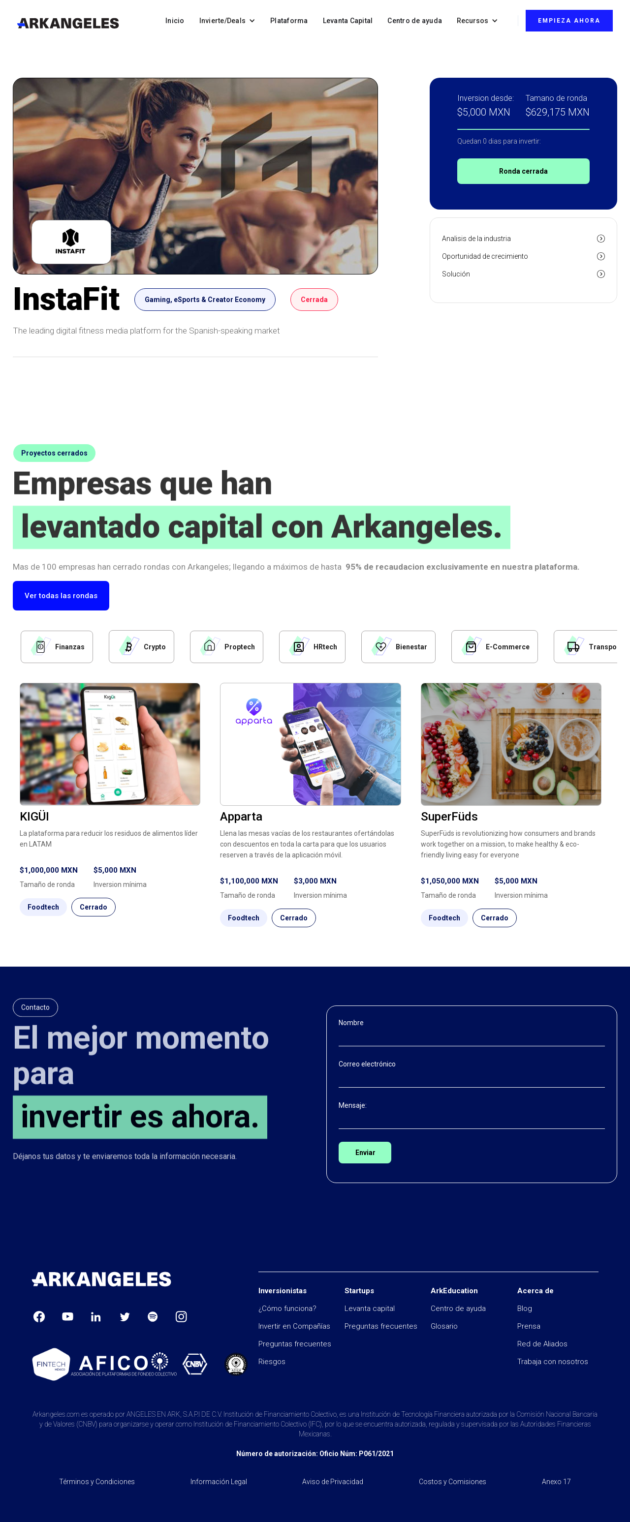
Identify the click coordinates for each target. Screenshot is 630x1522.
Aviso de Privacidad (332, 1482)
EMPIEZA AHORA (569, 20)
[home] (68, 23)
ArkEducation (454, 1291)
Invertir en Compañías (294, 1326)
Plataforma (289, 21)
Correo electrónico (367, 1064)
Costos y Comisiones (452, 1482)
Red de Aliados (542, 1344)
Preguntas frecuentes (294, 1344)
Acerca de (535, 1291)
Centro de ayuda (414, 21)
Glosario (444, 1326)
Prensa (528, 1326)
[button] (227, 20)
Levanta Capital (348, 21)
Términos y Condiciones (97, 1482)
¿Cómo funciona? (287, 1308)
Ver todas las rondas (61, 595)
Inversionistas (282, 1291)
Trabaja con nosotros (552, 1362)
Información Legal (218, 1482)
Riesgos (271, 1362)
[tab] (57, 647)
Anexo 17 (556, 1482)
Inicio (175, 21)
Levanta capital (370, 1308)
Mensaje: (353, 1105)
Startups (359, 1291)
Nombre (351, 1023)
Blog (524, 1308)
